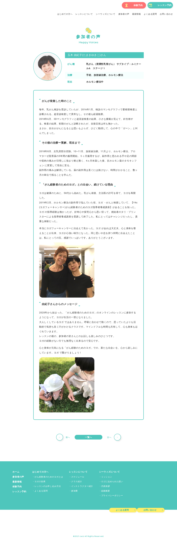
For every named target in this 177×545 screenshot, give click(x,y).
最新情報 (16, 481)
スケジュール (77, 476)
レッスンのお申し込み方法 (47, 486)
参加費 (74, 491)
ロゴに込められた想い (112, 481)
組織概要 (105, 491)
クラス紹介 (76, 481)
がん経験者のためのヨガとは (48, 476)
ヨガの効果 (39, 481)
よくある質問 (40, 491)
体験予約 (16, 486)
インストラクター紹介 (82, 486)
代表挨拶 (105, 486)
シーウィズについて (109, 472)
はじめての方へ (39, 472)
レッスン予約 (19, 491)
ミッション (106, 476)
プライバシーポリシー (112, 495)
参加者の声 (17, 476)
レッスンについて (77, 472)
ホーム (15, 472)
